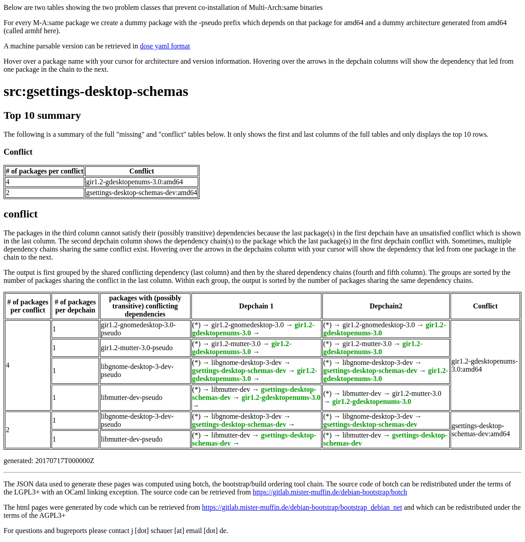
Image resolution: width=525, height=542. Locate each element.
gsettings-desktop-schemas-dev (239, 370)
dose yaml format (165, 46)
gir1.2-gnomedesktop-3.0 (247, 325)
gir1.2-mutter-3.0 (235, 343)
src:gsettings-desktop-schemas (96, 91)
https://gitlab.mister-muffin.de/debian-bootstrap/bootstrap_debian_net (302, 507)
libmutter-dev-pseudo (131, 397)
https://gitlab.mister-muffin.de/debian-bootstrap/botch (330, 492)
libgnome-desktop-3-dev (246, 362)
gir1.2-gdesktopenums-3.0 (241, 348)
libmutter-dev (230, 389)
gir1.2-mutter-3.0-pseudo (137, 347)
